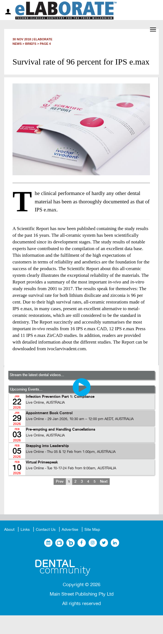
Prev (60, 481)
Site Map (92, 529)
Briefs (30, 43)
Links (25, 529)
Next (103, 481)
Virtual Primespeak (42, 462)
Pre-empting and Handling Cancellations (60, 429)
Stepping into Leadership (47, 446)
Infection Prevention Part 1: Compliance (60, 397)
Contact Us (46, 529)
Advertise (70, 529)
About (9, 529)
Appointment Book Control (49, 413)
